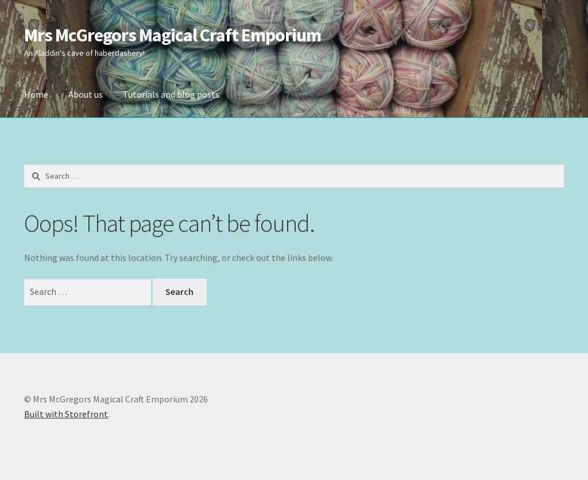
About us (85, 94)
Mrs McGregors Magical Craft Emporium (172, 35)
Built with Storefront (66, 414)
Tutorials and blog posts (171, 94)
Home (36, 94)
